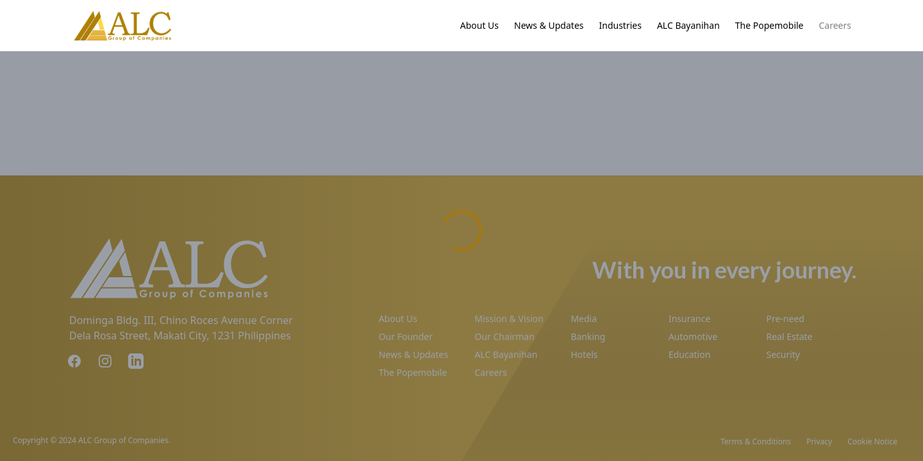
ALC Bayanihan (688, 25)
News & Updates (548, 25)
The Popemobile (769, 25)
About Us (479, 25)
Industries (620, 25)
